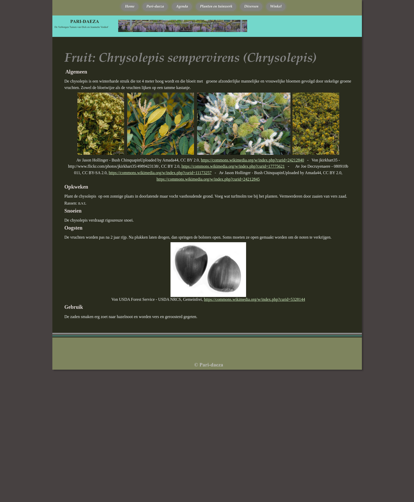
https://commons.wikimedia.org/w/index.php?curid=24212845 (208, 179)
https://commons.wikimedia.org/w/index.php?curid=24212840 (252, 160)
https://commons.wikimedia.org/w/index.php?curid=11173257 (160, 173)
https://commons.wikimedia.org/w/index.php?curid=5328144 (254, 299)
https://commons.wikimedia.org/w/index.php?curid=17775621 (233, 166)
